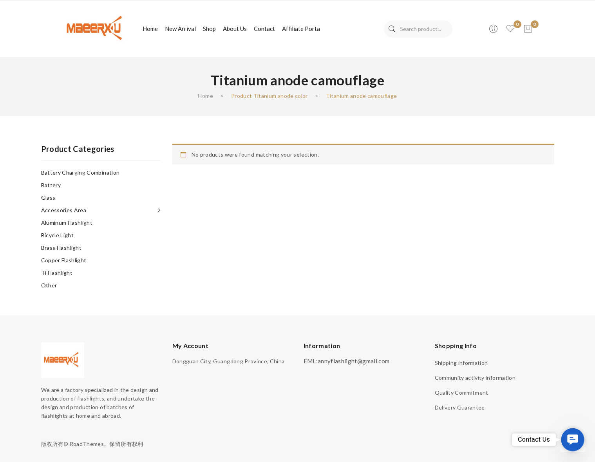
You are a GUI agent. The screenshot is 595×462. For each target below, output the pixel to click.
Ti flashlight (57, 272)
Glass (48, 197)
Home (205, 95)
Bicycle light (57, 235)
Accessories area (64, 210)
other (49, 285)
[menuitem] (150, 29)
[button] (572, 439)
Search (392, 29)
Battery (51, 185)
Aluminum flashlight (67, 222)
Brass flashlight (61, 247)
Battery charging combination (80, 172)
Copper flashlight (64, 260)
